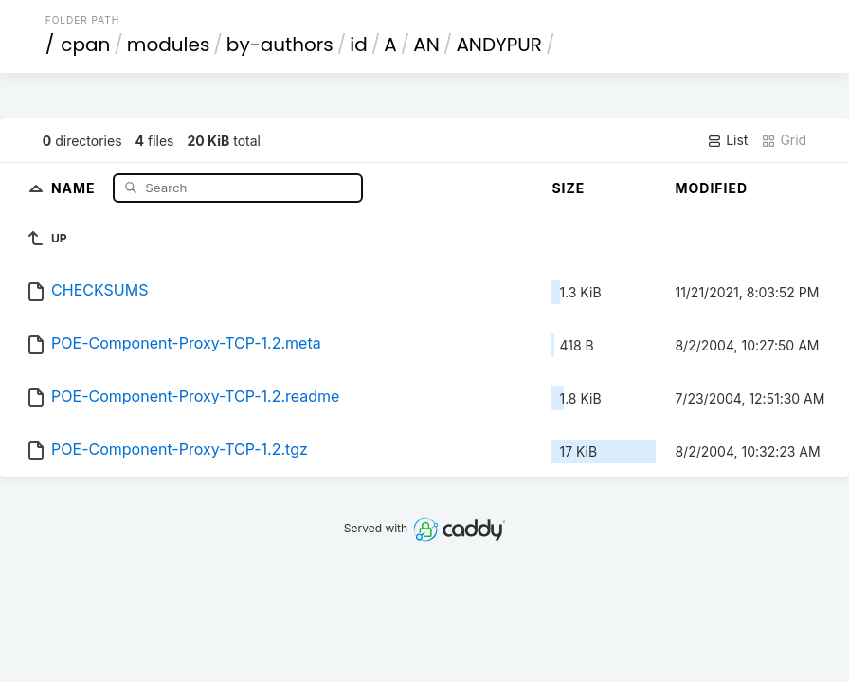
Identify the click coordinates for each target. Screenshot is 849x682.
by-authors (280, 44)
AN (426, 44)
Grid (783, 140)
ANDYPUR (499, 44)
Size (568, 188)
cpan (85, 44)
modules (168, 44)
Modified (711, 188)
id (358, 44)
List (727, 140)
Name (75, 187)
